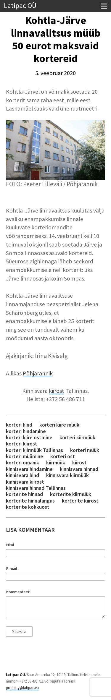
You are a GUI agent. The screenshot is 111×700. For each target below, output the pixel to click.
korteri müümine (24, 456)
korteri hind (19, 425)
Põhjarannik (38, 373)
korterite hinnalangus (30, 501)
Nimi (10, 544)
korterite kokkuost (27, 507)
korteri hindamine (26, 431)
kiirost (56, 390)
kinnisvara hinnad (79, 469)
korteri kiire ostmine (29, 437)
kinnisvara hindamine (29, 469)
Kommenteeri (18, 591)
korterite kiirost (80, 501)
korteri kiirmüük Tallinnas (34, 450)
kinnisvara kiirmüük (67, 475)
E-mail (11, 568)
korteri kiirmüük (77, 437)
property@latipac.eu (22, 687)
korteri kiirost (21, 443)
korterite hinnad (24, 494)
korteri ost (62, 456)
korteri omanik (22, 462)
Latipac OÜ (20, 5)
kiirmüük (55, 462)
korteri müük (84, 450)
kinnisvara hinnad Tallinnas (36, 488)
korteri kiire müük (59, 425)
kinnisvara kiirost (25, 482)
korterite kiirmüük (70, 494)
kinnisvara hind (22, 475)
